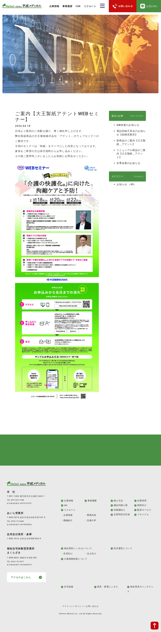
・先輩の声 (90, 520)
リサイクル (143, 514)
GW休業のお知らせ (128, 125)
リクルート (90, 6)
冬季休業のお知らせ (128, 163)
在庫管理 (142, 500)
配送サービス (144, 510)
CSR (78, 6)
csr (65, 505)
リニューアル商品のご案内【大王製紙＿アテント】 (131, 154)
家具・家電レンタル (107, 586)
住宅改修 (68, 586)
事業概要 (67, 6)
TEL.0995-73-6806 (15, 521)
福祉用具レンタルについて (78, 548)
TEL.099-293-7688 (15, 500)
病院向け (142, 505)
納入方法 (118, 500)
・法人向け (90, 553)
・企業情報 (67, 515)
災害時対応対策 (122, 514)
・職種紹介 (67, 520)
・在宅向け (67, 553)
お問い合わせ (92, 606)
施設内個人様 (121, 505)
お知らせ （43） (126, 184)
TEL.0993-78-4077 (15, 561)
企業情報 (54, 6)
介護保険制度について (75, 559)
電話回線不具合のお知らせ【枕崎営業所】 (131, 133)
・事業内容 (90, 515)
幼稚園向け (119, 510)
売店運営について (123, 548)
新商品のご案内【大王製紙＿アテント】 (131, 142)
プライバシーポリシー (73, 606)
